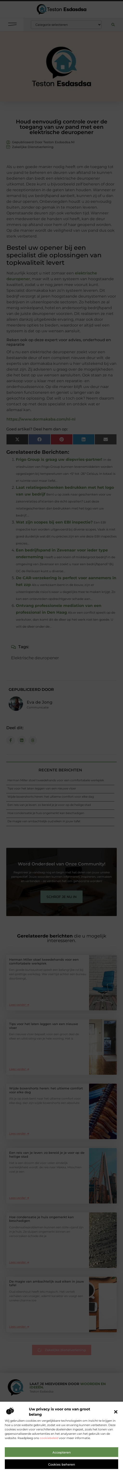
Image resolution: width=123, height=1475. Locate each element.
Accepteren (61, 1452)
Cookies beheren (61, 1464)
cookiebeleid (49, 1438)
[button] (115, 1411)
